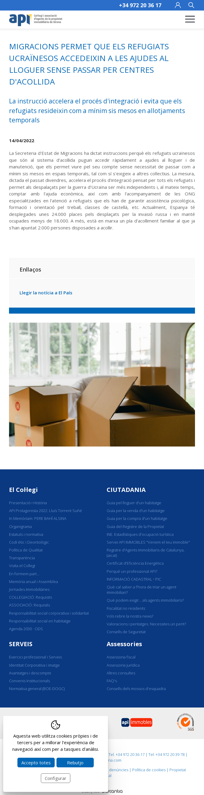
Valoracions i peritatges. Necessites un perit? (146, 624)
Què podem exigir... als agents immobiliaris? (145, 600)
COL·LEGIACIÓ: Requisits (30, 597)
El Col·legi (23, 490)
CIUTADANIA (126, 490)
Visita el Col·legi (22, 565)
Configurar (55, 778)
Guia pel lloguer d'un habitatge (134, 502)
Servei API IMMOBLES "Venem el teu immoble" (148, 542)
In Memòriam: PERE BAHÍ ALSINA (37, 518)
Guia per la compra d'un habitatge (137, 518)
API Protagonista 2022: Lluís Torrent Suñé (45, 510)
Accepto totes (36, 763)
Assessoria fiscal (121, 657)
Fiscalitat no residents (126, 608)
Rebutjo (75, 763)
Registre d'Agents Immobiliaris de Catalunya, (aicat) (145, 552)
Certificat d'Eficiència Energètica (135, 563)
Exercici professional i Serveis (35, 657)
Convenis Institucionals (29, 680)
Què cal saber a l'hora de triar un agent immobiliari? (141, 589)
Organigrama (20, 526)
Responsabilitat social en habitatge (40, 621)
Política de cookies (149, 769)
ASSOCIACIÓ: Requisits (29, 605)
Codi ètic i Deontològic (29, 542)
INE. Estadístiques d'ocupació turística (140, 534)
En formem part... (24, 573)
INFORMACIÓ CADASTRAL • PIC (134, 579)
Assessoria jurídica (123, 665)
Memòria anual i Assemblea (33, 581)
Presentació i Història (28, 502)
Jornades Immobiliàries (29, 589)
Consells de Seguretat (126, 631)
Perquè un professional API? (132, 571)
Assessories (124, 644)
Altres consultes (121, 673)
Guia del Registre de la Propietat (135, 526)
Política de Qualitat (26, 550)
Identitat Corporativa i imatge (34, 665)
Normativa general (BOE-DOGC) (37, 688)
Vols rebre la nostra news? (130, 616)
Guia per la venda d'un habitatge (136, 510)
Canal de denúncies (110, 769)
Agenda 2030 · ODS (26, 628)
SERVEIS (20, 644)
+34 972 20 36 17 (140, 5)
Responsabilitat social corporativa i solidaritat (49, 613)
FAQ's (112, 680)
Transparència (22, 557)
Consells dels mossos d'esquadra (136, 688)
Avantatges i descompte (30, 673)
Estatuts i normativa (26, 534)
